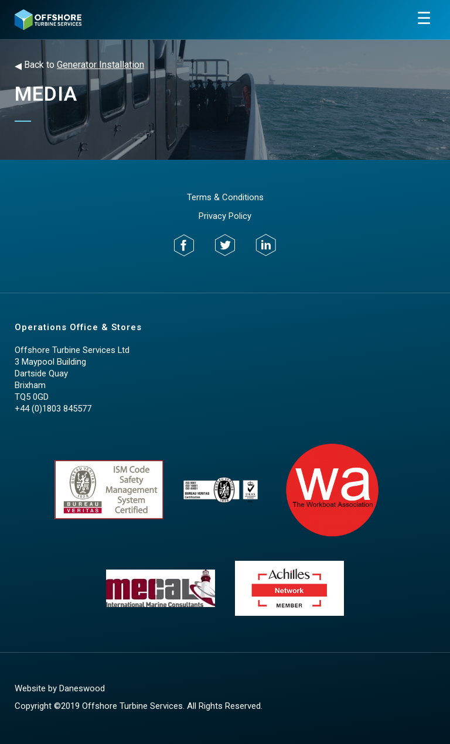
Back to (79, 66)
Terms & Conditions (225, 197)
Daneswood (82, 688)
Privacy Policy (225, 216)
